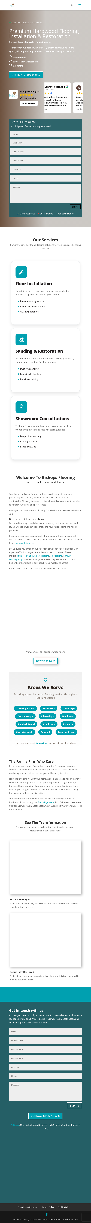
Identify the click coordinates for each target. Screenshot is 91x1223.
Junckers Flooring (40, 555)
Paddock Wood (26, 724)
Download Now (45, 661)
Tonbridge (69, 708)
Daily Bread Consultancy (61, 1219)
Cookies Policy (64, 1207)
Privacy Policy (48, 1207)
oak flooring (56, 555)
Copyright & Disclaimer (28, 1207)
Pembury (68, 724)
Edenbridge (47, 716)
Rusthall (45, 732)
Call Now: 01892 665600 (26, 74)
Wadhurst (67, 716)
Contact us (41, 743)
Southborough (24, 732)
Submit (75, 206)
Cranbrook (49, 724)
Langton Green (66, 732)
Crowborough (25, 716)
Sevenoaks (49, 708)
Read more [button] (53, 109)
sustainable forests (23, 543)
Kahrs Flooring (24, 555)
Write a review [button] (28, 103)
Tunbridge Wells (25, 708)
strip (20, 559)
